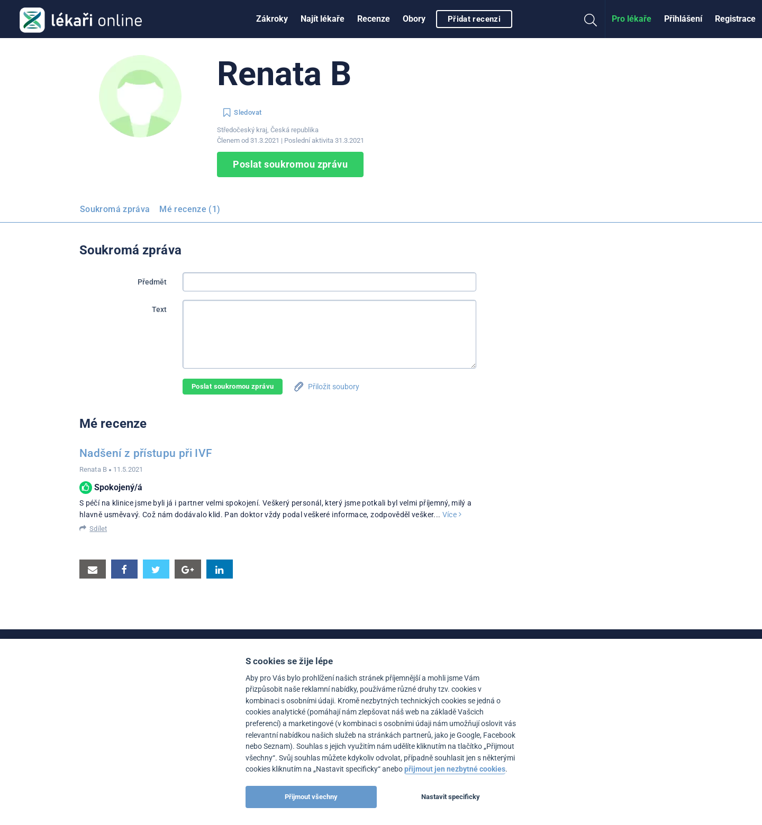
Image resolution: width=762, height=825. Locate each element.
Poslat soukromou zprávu (290, 164)
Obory (414, 19)
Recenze (373, 19)
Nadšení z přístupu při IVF (145, 453)
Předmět (152, 282)
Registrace (735, 19)
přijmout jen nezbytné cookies (454, 769)
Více (451, 514)
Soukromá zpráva (115, 209)
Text (159, 309)
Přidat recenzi (474, 19)
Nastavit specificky (450, 797)
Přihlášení (683, 19)
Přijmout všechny (311, 797)
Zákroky (272, 19)
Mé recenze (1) (189, 209)
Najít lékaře (322, 19)
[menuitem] (272, 19)
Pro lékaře (631, 19)
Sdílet (98, 529)
